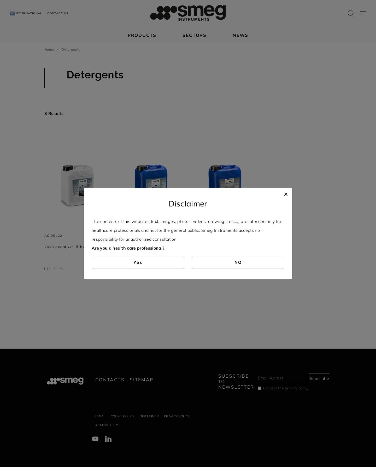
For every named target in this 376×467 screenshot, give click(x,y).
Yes (137, 262)
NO (238, 262)
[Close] (286, 193)
